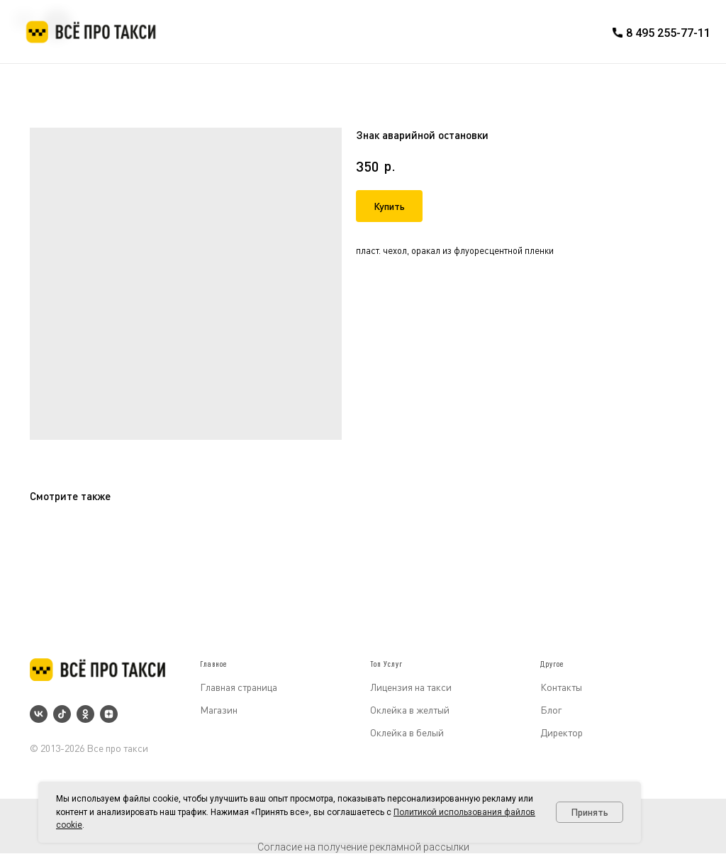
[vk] (39, 714)
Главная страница (238, 687)
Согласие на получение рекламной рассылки (363, 847)
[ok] (85, 714)
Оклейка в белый (407, 732)
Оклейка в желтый (409, 710)
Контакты (561, 687)
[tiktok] (62, 714)
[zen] (109, 714)
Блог (551, 710)
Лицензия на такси (411, 687)
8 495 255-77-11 (668, 33)
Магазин (219, 710)
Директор (561, 732)
